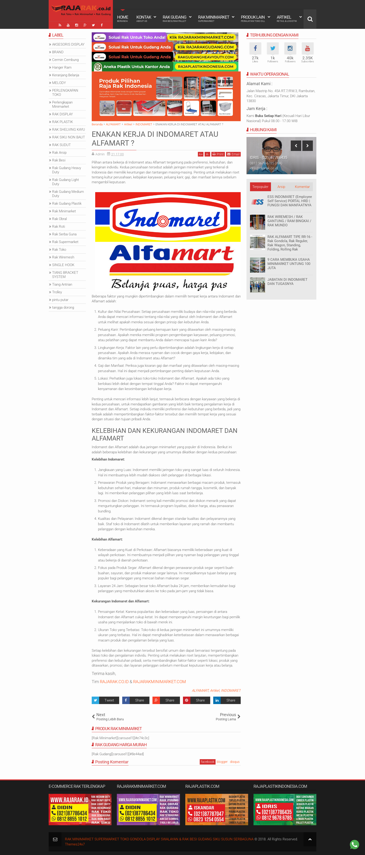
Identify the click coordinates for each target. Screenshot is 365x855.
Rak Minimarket (213, 19)
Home (122, 19)
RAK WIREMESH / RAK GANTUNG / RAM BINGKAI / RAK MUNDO (289, 221)
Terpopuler (260, 187)
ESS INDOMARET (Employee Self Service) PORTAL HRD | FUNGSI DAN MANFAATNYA (289, 201)
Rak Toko (59, 249)
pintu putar (60, 300)
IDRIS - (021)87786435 (268, 157)
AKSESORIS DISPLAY (68, 44)
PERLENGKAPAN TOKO (65, 92)
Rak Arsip (59, 152)
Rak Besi (58, 160)
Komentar (302, 187)
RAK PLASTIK (62, 122)
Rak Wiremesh (63, 257)
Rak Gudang (174, 19)
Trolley (57, 292)
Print (218, 154)
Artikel (287, 19)
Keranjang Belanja (65, 75)
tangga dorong (63, 307)
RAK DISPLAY (62, 114)
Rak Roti (58, 226)
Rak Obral (59, 219)
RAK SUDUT (61, 145)
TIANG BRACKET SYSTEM (65, 275)
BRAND (58, 52)
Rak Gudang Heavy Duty (66, 170)
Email (233, 154)
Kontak (143, 19)
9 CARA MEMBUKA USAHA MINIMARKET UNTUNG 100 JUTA (288, 263)
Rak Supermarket (65, 242)
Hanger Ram (61, 67)
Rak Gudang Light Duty (65, 182)
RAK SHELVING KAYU (68, 129)
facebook (207, 762)
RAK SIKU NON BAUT (68, 137)
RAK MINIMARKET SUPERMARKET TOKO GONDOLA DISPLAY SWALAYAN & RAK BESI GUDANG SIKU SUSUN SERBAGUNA (159, 839)
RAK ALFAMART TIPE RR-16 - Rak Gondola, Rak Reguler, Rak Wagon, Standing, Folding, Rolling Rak (289, 243)
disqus (235, 762)
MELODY (59, 83)
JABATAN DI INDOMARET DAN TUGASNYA (287, 281)
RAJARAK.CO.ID (114, 681)
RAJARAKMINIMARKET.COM (159, 681)
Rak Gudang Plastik (66, 203)
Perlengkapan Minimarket (62, 104)
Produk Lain (253, 19)
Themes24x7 (75, 844)
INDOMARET (231, 690)
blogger (222, 762)
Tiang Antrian (62, 284)
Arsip (281, 187)
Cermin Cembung (65, 60)
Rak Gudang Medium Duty (68, 194)
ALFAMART (200, 690)
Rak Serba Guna (64, 234)
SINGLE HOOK (63, 265)
